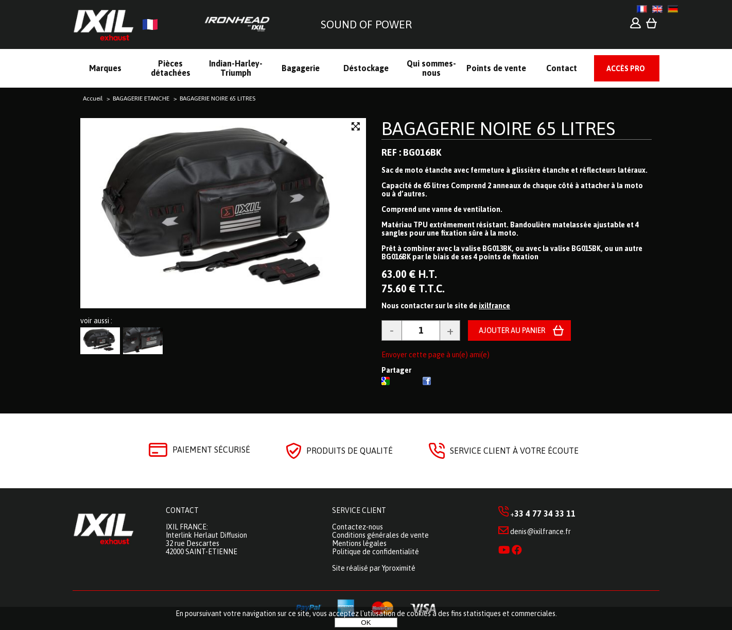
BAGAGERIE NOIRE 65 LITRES (498, 128)
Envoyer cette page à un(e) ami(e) (435, 355)
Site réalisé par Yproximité (373, 568)
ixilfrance (494, 306)
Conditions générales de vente (380, 535)
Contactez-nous (357, 527)
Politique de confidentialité (375, 552)
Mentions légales (359, 543)
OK (366, 622)
